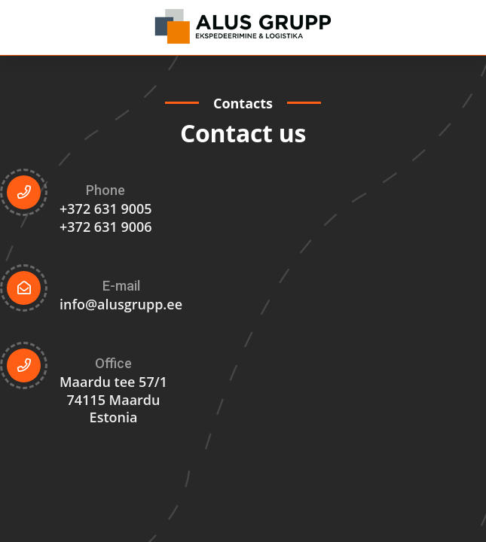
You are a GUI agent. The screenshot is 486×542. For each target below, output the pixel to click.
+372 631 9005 (106, 208)
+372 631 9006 (106, 227)
